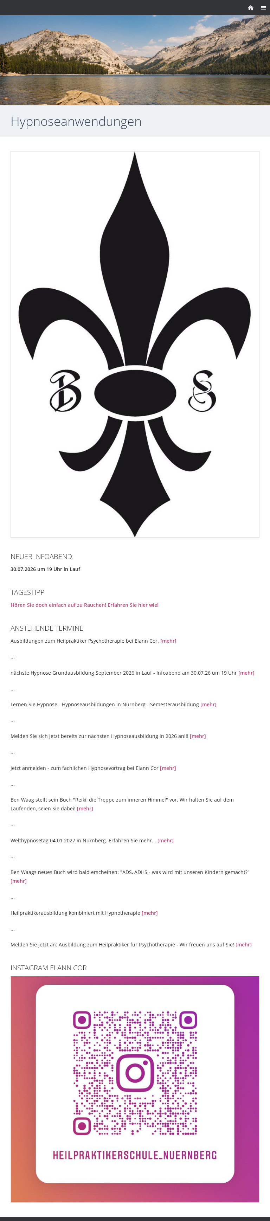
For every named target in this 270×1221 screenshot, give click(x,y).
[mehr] (168, 640)
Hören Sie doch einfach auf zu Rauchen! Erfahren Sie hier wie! (85, 605)
